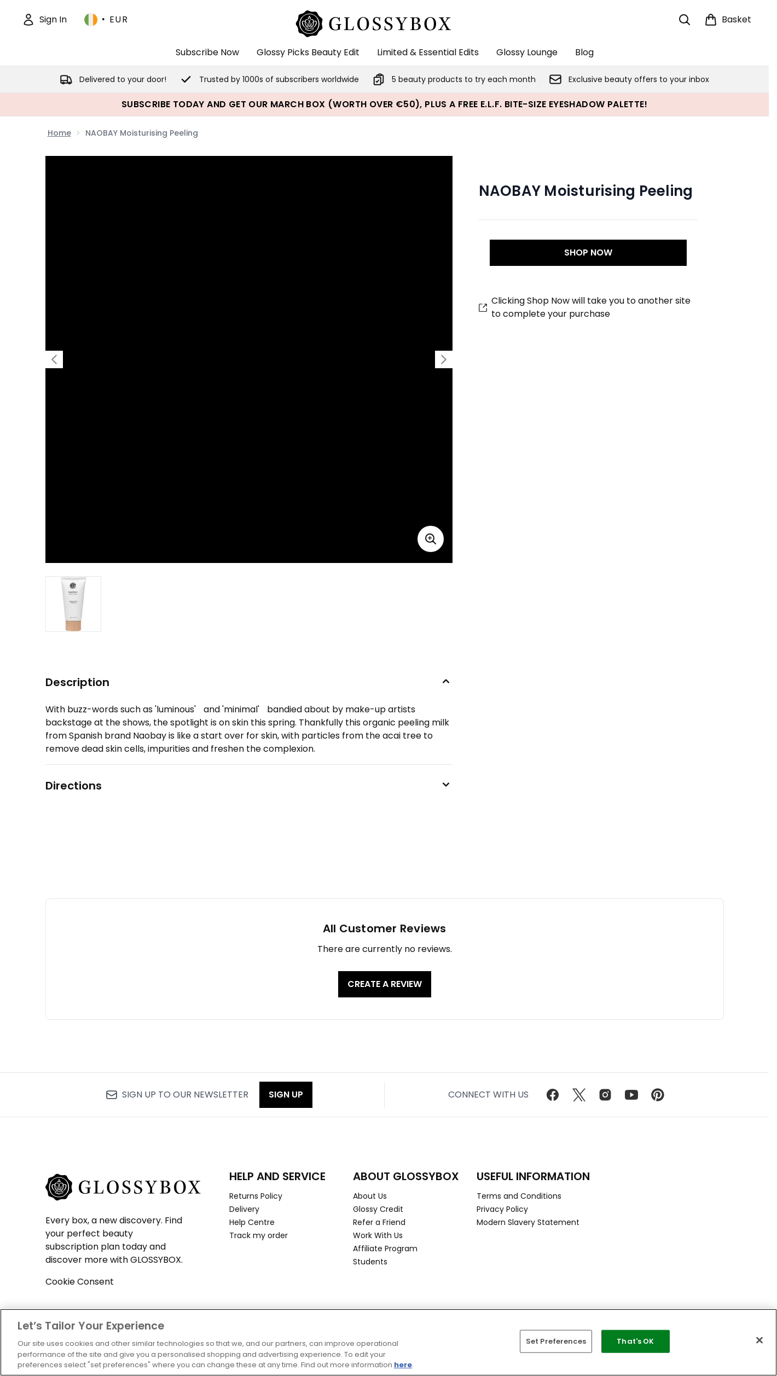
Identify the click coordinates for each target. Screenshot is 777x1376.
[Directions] (249, 785)
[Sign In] (44, 20)
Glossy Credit (378, 1209)
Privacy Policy (502, 1209)
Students (370, 1261)
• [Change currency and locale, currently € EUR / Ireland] (106, 19)
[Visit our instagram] (605, 1095)
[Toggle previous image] (54, 359)
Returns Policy (255, 1196)
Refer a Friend (379, 1222)
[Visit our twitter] (579, 1095)
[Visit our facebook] (553, 1095)
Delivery (244, 1209)
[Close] (759, 1340)
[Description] (249, 682)
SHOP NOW (588, 252)
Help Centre (252, 1222)
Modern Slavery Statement (528, 1222)
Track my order (258, 1235)
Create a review (384, 984)
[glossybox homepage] (384, 22)
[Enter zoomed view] (431, 539)
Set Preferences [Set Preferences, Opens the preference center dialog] (556, 1341)
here (403, 1365)
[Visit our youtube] (631, 1095)
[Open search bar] (684, 19)
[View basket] (727, 19)
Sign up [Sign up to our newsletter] (286, 1094)
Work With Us (378, 1235)
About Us (370, 1196)
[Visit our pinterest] (658, 1095)
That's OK (635, 1341)
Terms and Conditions (519, 1196)
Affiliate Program (385, 1248)
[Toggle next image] (444, 359)
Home (59, 132)
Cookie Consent (79, 1281)
